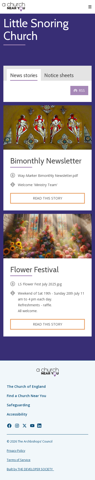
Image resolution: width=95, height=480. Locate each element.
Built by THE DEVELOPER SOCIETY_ (30, 469)
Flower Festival (34, 269)
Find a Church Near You (26, 395)
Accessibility (17, 414)
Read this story (47, 198)
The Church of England (26, 386)
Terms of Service (18, 460)
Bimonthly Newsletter (45, 160)
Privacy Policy (16, 451)
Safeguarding (18, 405)
